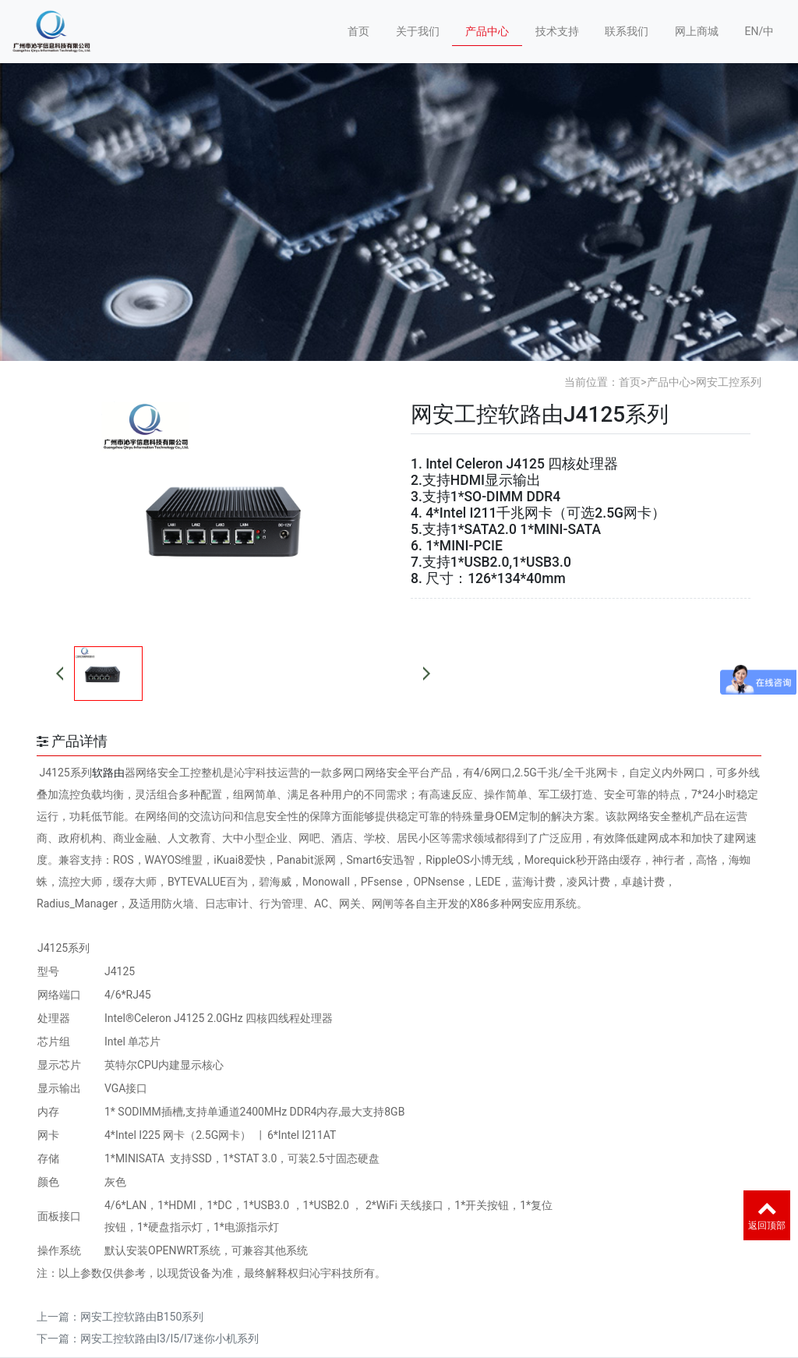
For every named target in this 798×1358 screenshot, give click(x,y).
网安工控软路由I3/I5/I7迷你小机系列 (169, 1338)
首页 (358, 31)
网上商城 (697, 31)
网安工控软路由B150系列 (141, 1316)
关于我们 (418, 31)
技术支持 (557, 31)
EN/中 (759, 31)
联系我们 (626, 31)
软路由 (108, 772)
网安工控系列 (728, 382)
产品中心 (487, 31)
